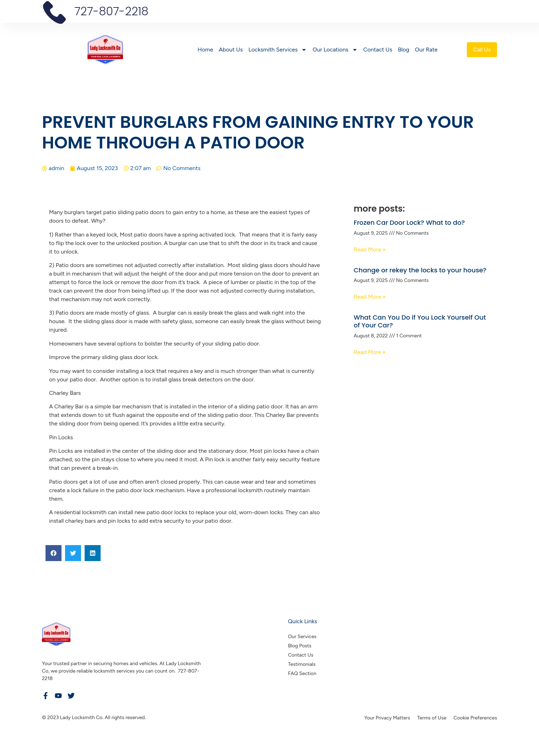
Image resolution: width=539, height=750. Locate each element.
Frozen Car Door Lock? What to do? (409, 222)
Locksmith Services (276, 49)
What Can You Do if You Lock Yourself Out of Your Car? (420, 321)
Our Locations (334, 49)
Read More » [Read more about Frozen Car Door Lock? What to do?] (370, 249)
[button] (54, 553)
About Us (229, 49)
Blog (402, 49)
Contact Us (376, 49)
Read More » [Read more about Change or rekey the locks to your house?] (370, 296)
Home (204, 49)
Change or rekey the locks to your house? (420, 270)
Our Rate (425, 49)
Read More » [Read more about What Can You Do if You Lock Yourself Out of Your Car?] (370, 352)
